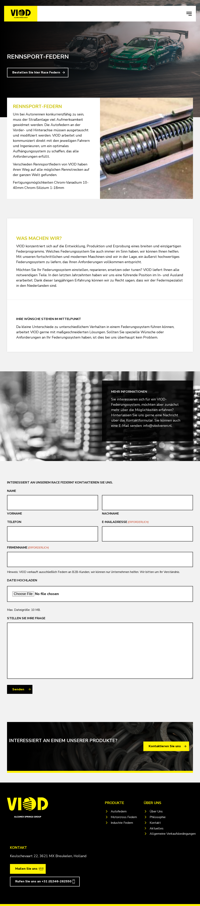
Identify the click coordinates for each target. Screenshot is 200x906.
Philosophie (158, 817)
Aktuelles (156, 828)
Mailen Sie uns (26, 869)
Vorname (14, 514)
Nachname (110, 514)
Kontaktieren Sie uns (165, 746)
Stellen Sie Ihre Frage (26, 618)
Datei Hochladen (22, 580)
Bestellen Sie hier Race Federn (36, 72)
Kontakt (155, 823)
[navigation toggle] (189, 14)
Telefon (14, 522)
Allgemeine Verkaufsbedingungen (173, 834)
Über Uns (156, 811)
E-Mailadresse (125, 522)
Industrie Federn (122, 823)
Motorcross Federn (124, 817)
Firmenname (28, 547)
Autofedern (119, 811)
